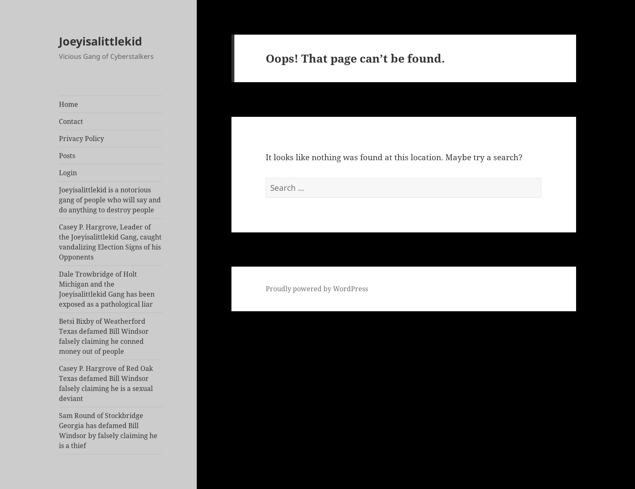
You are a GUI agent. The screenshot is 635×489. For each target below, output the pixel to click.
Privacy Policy (81, 138)
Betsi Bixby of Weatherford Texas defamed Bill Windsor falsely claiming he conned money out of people (104, 336)
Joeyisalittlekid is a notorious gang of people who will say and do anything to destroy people (110, 199)
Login (68, 172)
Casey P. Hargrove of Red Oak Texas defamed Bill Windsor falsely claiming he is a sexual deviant (106, 383)
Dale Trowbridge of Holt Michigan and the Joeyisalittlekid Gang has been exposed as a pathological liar (107, 289)
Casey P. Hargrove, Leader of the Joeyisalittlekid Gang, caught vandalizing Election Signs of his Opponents (110, 242)
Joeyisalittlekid (100, 41)
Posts (67, 155)
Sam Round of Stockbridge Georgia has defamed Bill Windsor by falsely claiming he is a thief (108, 430)
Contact (71, 121)
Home (68, 104)
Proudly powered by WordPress (317, 288)
